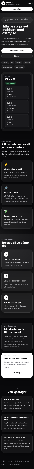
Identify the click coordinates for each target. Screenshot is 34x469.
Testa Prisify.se (17, 373)
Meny (29, 3)
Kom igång (17, 9)
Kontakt (10, 464)
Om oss (3, 464)
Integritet (17, 464)
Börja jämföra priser (17, 50)
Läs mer (17, 56)
